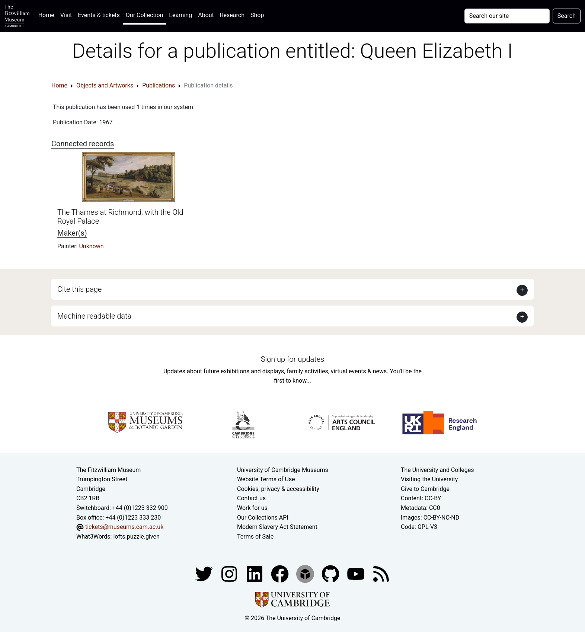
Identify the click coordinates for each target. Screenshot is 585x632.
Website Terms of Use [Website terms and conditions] (266, 479)
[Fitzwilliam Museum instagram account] (230, 573)
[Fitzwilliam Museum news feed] (381, 573)
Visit (66, 15)
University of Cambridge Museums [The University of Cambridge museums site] (282, 469)
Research (232, 15)
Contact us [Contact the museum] (251, 498)
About (206, 15)
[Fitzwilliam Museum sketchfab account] (306, 573)
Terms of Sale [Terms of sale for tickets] (255, 536)
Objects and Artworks (104, 85)
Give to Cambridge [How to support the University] (425, 488)
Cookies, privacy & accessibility (278, 488)
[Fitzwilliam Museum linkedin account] (280, 573)
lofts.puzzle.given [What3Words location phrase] (136, 536)
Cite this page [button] (79, 289)
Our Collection (144, 15)
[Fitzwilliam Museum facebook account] (255, 573)
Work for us (252, 507)
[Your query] (507, 16)
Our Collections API (262, 517)
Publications (158, 85)
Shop (257, 15)
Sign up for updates (292, 359)
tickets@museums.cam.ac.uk (124, 526)
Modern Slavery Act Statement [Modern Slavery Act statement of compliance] (277, 526)
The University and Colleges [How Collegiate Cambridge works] (437, 469)
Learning (180, 15)
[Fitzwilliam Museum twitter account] (204, 573)
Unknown (91, 246)
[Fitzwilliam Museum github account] (331, 573)
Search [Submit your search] (566, 15)
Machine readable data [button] (94, 316)
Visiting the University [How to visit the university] (429, 479)
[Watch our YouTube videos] (356, 573)
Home (47, 14)
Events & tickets (99, 15)
